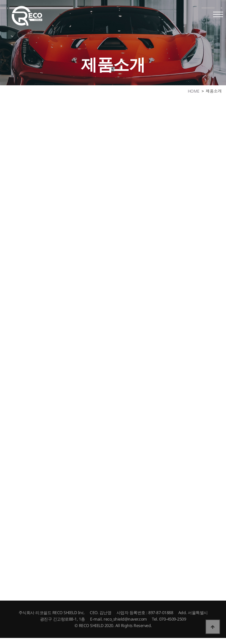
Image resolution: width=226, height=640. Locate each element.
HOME (194, 91)
